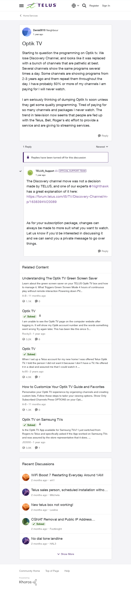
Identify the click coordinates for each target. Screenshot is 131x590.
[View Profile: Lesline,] (25, 507)
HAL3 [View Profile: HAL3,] (53, 543)
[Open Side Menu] (21, 5)
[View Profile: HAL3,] (25, 540)
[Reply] (103, 135)
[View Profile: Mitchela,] (25, 492)
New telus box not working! (52, 505)
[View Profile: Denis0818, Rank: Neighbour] (26, 32)
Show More (65, 554)
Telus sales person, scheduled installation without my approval (69, 490)
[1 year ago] (38, 333)
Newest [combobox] (102, 146)
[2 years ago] (36, 371)
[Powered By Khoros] (65, 581)
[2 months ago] (39, 480)
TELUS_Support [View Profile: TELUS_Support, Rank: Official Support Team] (45, 170)
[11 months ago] (36, 296)
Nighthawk (100, 186)
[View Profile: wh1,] (25, 477)
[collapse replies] (20, 171)
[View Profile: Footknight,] (25, 521)
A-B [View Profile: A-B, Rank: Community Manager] (24, 295)
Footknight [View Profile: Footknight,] (56, 528)
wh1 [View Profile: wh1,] (52, 480)
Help (67, 570)
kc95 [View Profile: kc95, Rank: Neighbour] (25, 371)
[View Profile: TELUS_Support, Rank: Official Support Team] (30, 172)
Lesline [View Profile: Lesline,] (54, 509)
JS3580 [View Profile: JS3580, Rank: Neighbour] (26, 441)
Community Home (29, 570)
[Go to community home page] (42, 6)
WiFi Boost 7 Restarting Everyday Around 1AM (67, 475)
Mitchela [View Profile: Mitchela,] (55, 494)
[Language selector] (75, 5)
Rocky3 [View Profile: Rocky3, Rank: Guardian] (26, 333)
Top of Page (52, 570)
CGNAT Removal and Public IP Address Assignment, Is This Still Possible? (61, 519)
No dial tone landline (47, 538)
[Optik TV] (41, 175)
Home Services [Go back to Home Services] (28, 15)
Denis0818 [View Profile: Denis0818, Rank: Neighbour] (39, 30)
